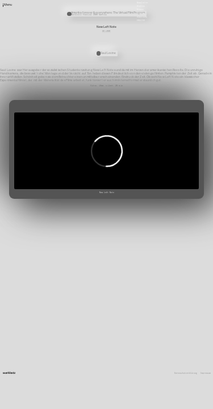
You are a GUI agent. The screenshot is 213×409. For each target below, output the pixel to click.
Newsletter (142, 2)
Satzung (141, 13)
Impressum (206, 373)
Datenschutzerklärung (185, 373)
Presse (140, 10)
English (141, 20)
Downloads (142, 16)
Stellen (141, 6)
